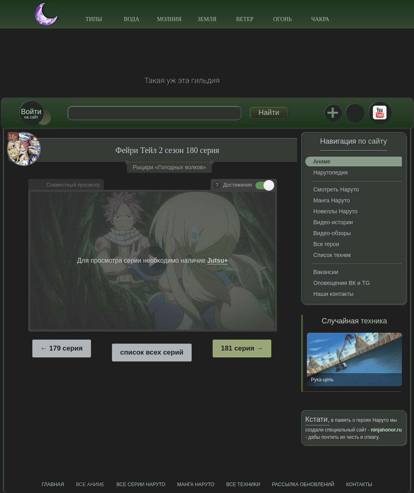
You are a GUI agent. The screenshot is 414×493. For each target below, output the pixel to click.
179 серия (66, 348)
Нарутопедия (330, 172)
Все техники (243, 484)
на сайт (31, 113)
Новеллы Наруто (335, 211)
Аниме (321, 161)
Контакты (359, 484)
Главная (53, 484)
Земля (207, 19)
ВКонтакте (354, 112)
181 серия (237, 348)
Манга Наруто (331, 200)
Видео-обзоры (332, 233)
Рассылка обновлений (303, 484)
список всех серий (151, 352)
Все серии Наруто (140, 484)
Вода (131, 19)
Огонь (282, 19)
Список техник (332, 255)
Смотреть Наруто (336, 189)
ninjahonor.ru (386, 430)
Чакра (320, 19)
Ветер (244, 19)
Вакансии (325, 272)
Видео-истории (333, 222)
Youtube (379, 112)
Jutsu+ (332, 112)
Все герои (326, 244)
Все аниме (90, 484)
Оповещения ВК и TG (341, 283)
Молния (169, 19)
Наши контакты (333, 294)
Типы (93, 19)
